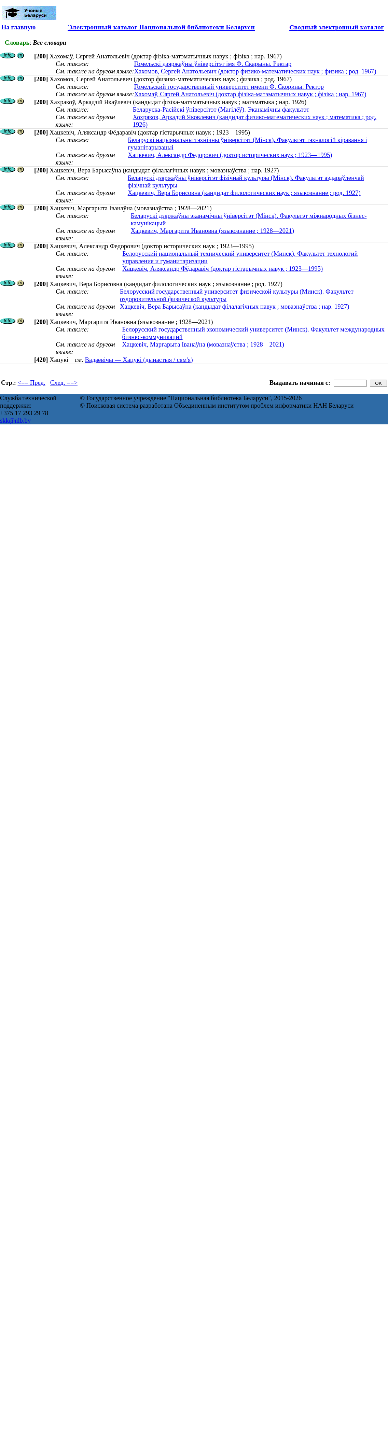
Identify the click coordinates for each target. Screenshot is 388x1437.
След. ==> (64, 382)
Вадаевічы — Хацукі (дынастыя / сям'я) (139, 359)
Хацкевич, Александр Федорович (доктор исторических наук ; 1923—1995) (230, 154)
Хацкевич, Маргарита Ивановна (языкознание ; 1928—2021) (212, 230)
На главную (18, 27)
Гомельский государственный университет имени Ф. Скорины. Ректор (229, 86)
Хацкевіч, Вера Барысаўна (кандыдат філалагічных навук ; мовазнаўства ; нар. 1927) (234, 306)
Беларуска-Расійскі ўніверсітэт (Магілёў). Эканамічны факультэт (221, 109)
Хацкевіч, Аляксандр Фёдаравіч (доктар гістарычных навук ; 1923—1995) (222, 268)
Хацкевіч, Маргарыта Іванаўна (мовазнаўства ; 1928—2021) (203, 344)
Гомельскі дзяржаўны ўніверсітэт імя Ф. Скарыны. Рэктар (212, 63)
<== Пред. (31, 382)
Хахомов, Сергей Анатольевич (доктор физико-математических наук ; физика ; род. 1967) (255, 71)
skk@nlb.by (15, 420)
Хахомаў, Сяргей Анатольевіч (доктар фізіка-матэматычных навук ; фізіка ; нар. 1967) (250, 94)
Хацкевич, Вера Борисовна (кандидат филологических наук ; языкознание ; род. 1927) (244, 192)
